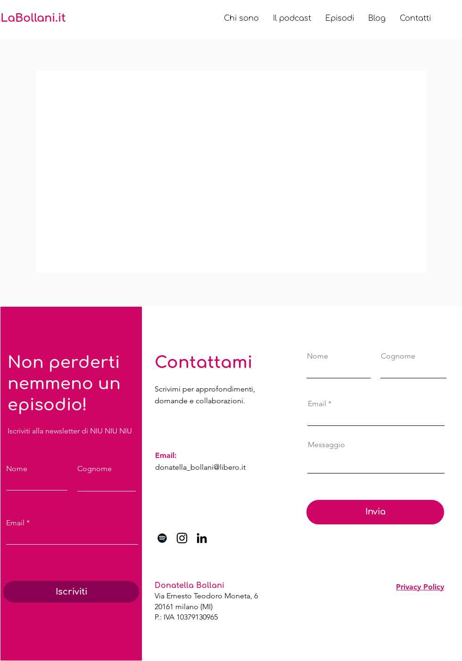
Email (15, 523)
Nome (16, 469)
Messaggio (326, 445)
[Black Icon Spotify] (162, 538)
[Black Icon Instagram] (182, 538)
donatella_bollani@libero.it (200, 467)
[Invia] (375, 512)
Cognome (94, 469)
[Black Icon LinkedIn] (202, 538)
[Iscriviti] (71, 592)
